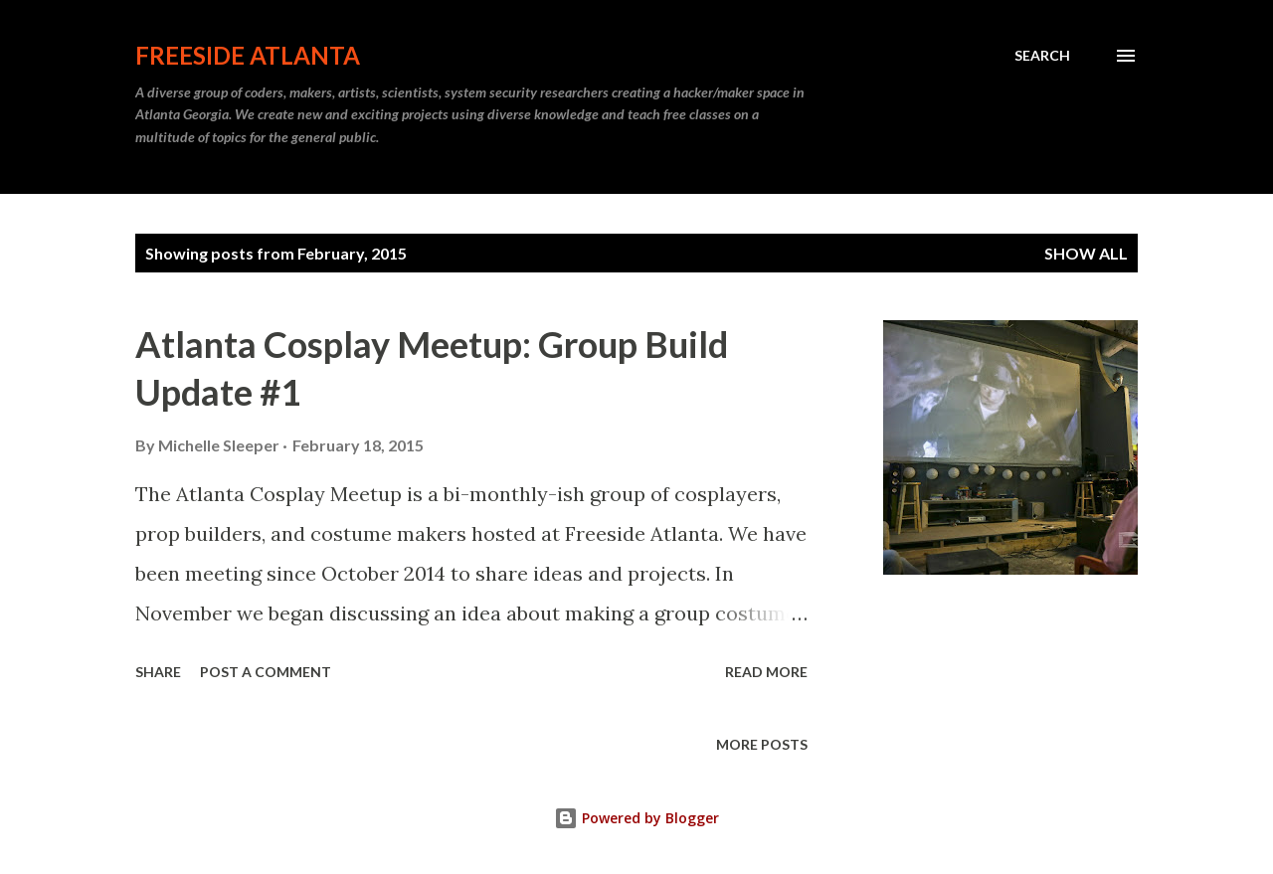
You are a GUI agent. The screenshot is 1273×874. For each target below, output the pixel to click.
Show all (1086, 253)
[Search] (1042, 56)
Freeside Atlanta (247, 55)
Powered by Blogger (636, 817)
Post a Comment (265, 671)
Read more (766, 671)
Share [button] (158, 671)
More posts (762, 744)
